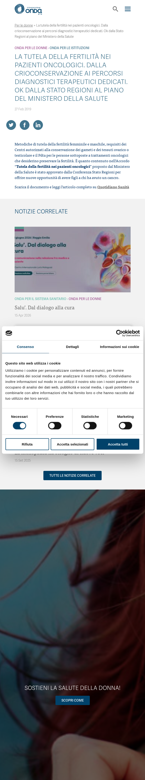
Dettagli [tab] (72, 346)
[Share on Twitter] (11, 125)
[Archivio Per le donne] (19, 230)
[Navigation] (128, 9)
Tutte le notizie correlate (72, 475)
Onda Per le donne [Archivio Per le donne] (31, 48)
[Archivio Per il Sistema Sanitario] (19, 228)
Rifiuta (27, 444)
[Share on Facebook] (24, 125)
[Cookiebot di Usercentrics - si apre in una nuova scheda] (119, 333)
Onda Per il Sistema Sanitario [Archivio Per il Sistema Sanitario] (40, 299)
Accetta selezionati (72, 444)
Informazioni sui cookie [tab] (119, 346)
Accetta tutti (118, 444)
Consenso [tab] (25, 346)
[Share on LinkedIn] (38, 125)
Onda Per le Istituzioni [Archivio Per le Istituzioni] (69, 48)
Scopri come (72, 700)
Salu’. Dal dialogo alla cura (44, 307)
